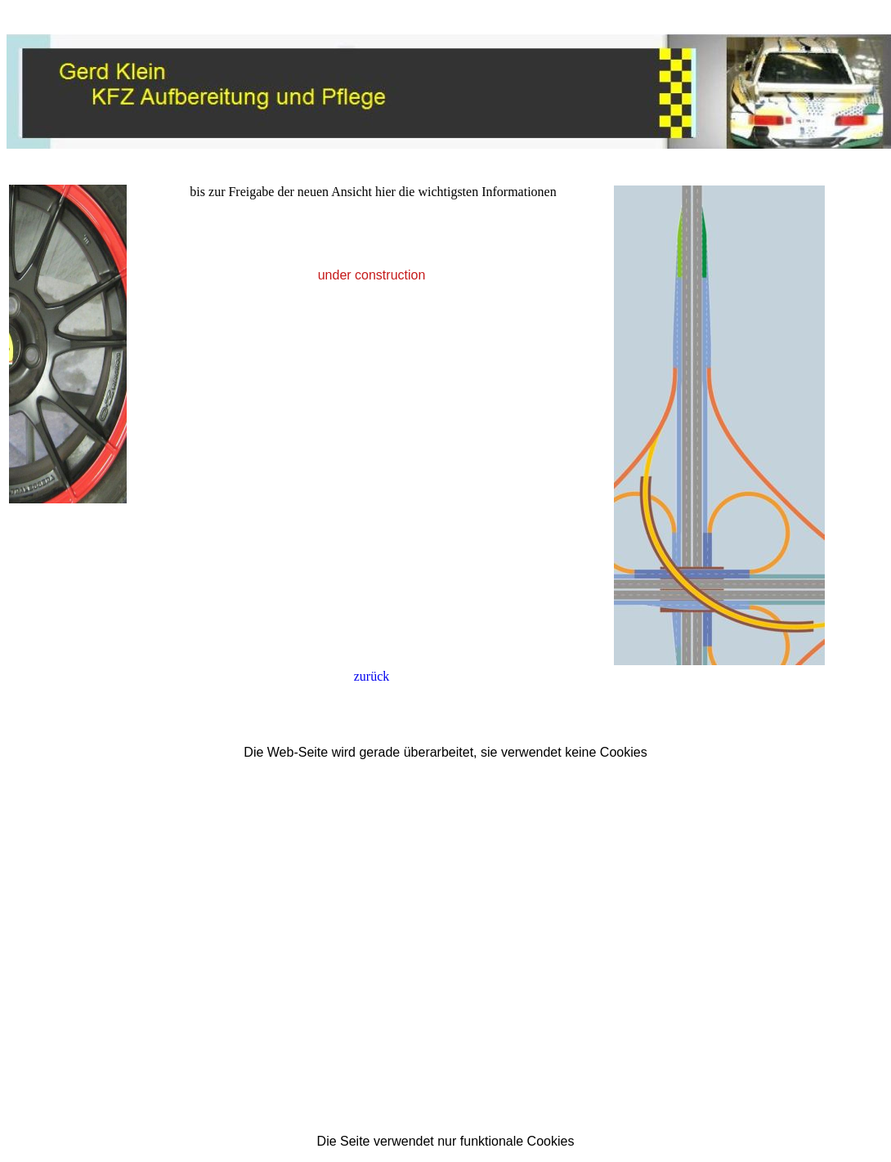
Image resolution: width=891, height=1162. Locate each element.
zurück (372, 676)
